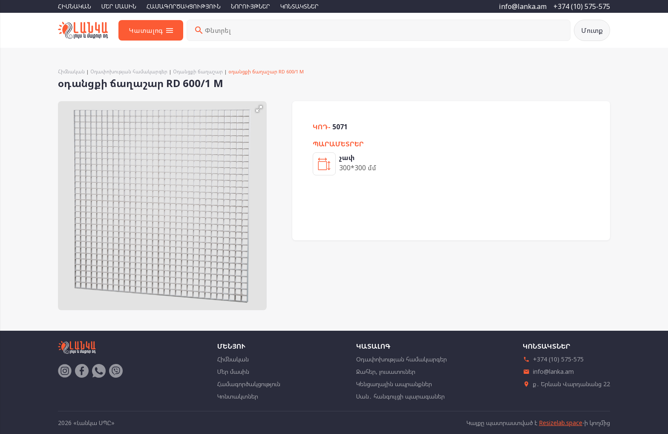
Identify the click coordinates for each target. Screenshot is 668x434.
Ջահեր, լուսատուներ (385, 371)
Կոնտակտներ (299, 6)
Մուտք (592, 30)
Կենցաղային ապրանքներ (394, 384)
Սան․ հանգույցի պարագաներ (400, 396)
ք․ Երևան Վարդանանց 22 (566, 384)
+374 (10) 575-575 (581, 6)
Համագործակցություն (184, 6)
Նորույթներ (250, 6)
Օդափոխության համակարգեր (128, 71)
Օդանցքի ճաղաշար (198, 71)
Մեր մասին (118, 6)
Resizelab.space (560, 423)
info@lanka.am (523, 6)
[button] (259, 109)
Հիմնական (74, 6)
